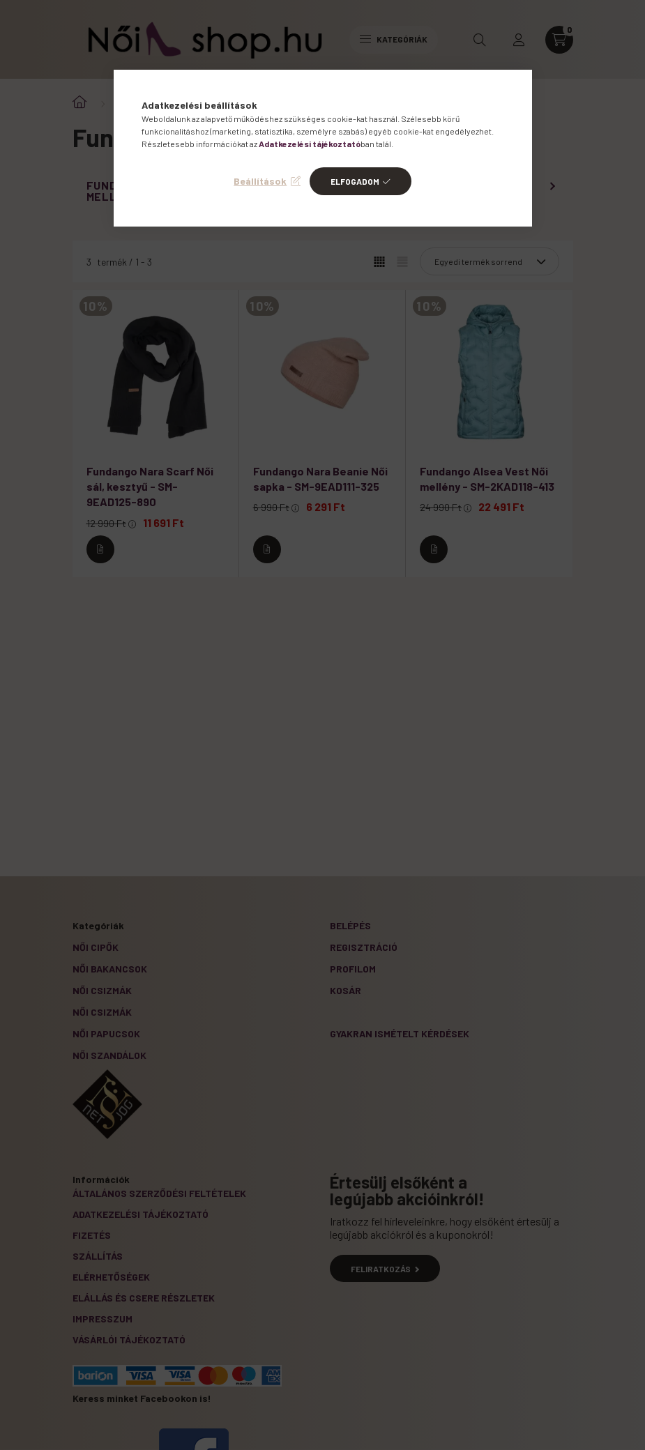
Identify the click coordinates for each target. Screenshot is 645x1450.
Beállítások (260, 181)
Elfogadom (355, 181)
